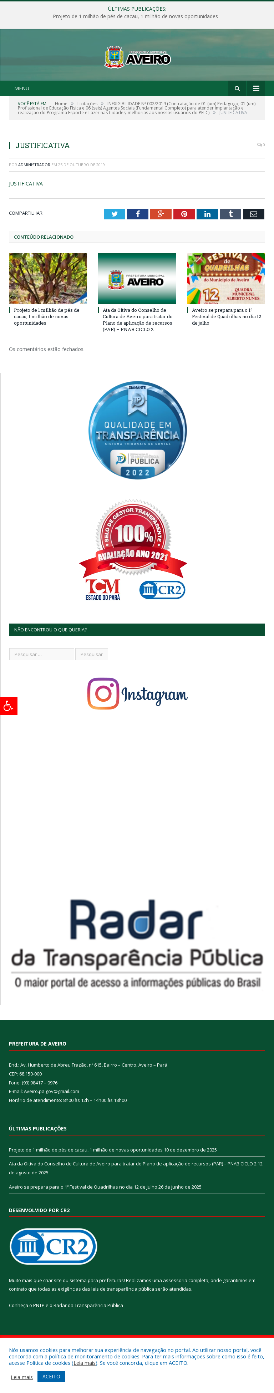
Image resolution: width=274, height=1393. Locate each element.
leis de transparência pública (122, 1315)
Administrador (34, 191)
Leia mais (84, 1362)
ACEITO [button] (51, 1376)
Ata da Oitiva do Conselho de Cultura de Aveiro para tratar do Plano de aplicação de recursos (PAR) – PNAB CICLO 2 (138, 347)
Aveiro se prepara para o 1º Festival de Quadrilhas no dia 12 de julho (226, 343)
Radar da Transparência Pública (88, 1332)
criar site (52, 1307)
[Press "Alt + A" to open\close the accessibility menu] (8, 706)
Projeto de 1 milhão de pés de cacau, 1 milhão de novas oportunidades (135, 16)
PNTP (39, 1332)
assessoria (175, 1307)
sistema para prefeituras (97, 1307)
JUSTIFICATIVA (26, 210)
